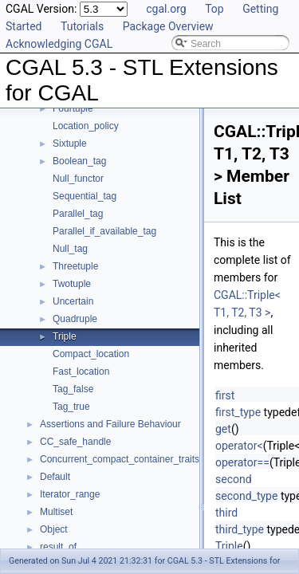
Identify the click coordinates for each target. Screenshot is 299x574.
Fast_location (81, 371)
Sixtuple (70, 143)
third (226, 512)
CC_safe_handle (75, 441)
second (233, 479)
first (224, 395)
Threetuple (75, 266)
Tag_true (71, 406)
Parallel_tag (78, 213)
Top (214, 8)
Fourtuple (73, 108)
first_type (238, 412)
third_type (239, 529)
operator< (239, 445)
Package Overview (168, 26)
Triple (65, 336)
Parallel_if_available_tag (104, 231)
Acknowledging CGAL (59, 43)
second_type (246, 495)
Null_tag (70, 248)
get (223, 429)
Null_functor (78, 178)
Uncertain (73, 301)
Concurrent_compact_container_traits (119, 459)
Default (55, 476)
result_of (58, 546)
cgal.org (166, 8)
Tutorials (82, 26)
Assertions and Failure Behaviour (110, 424)
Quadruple (75, 318)
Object (54, 529)
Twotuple (72, 283)
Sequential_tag (84, 196)
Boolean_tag (79, 161)
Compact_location (91, 354)
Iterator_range (70, 494)
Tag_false (73, 389)
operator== (242, 462)
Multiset (56, 511)
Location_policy (86, 126)
